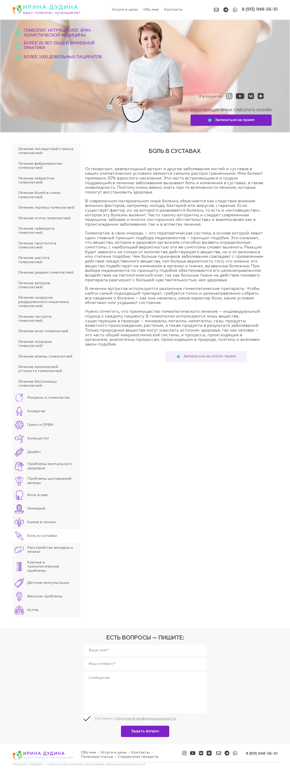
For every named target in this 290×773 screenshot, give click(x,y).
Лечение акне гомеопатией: (43, 331)
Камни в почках (41, 522)
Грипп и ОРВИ (40, 425)
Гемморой (36, 509)
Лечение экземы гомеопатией (45, 356)
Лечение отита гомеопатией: (44, 218)
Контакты (173, 10)
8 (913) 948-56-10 (260, 9)
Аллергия (36, 411)
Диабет (34, 452)
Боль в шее (37, 495)
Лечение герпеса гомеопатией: (46, 208)
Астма (33, 610)
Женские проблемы (45, 596)
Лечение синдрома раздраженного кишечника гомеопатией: (43, 302)
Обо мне (151, 10)
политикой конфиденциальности (146, 719)
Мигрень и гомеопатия (48, 398)
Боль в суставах (42, 536)
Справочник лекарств (138, 757)
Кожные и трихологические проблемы (43, 567)
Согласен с (135, 719)
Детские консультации (48, 583)
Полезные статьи (97, 757)
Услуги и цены (125, 10)
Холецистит (38, 438)
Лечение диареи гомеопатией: (46, 272)
